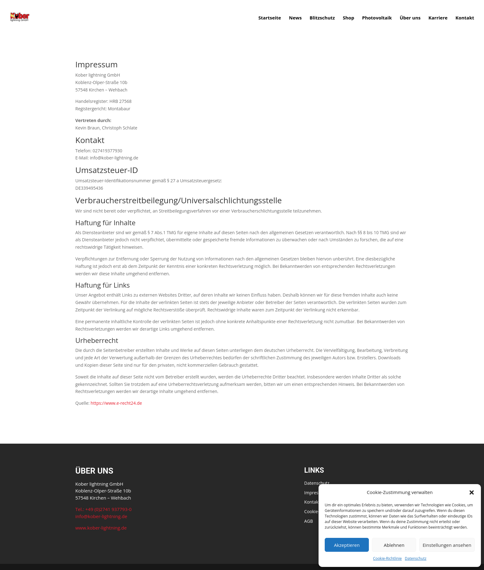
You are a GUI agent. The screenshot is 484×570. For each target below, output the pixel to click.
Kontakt (465, 18)
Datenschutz (416, 558)
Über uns (410, 18)
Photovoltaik (377, 18)
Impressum (315, 493)
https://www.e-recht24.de (116, 403)
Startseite (269, 18)
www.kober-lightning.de (101, 528)
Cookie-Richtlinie (387, 558)
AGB (308, 521)
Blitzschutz (322, 18)
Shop (348, 18)
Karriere (438, 18)
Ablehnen (394, 545)
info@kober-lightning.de (101, 516)
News (295, 18)
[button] (472, 492)
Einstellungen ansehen (447, 545)
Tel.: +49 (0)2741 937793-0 (103, 509)
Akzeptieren (347, 545)
